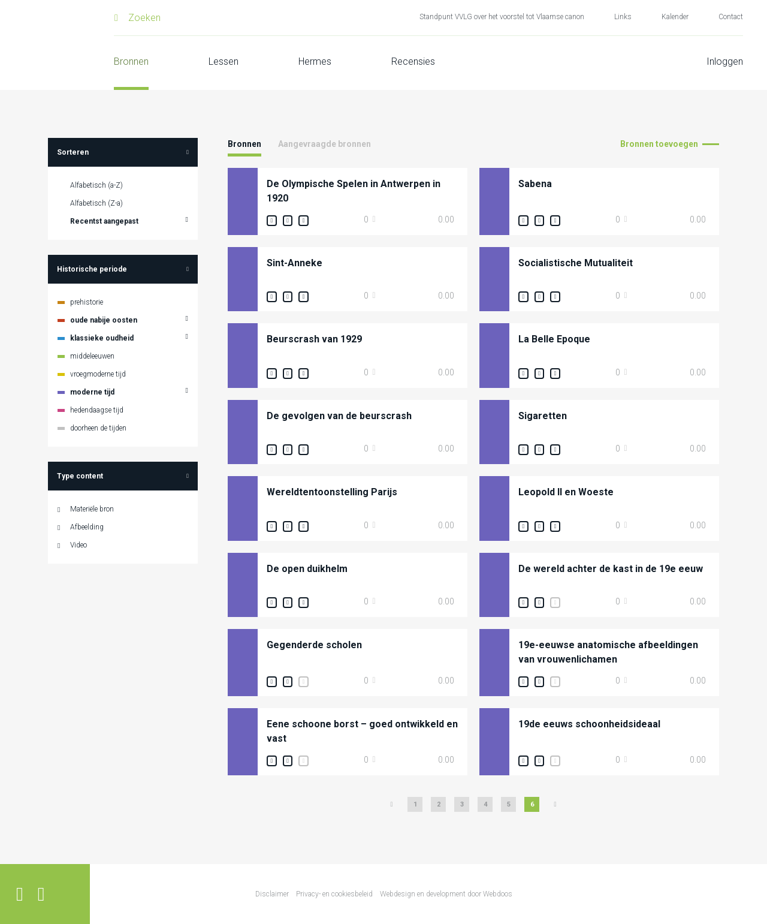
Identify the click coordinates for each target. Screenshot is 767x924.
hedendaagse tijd (96, 410)
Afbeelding (87, 527)
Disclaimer (272, 894)
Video (78, 545)
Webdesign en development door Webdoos (446, 894)
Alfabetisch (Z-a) (96, 203)
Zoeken (144, 17)
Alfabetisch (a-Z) (96, 185)
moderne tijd (92, 392)
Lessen (223, 61)
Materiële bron (92, 509)
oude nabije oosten (103, 320)
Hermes (314, 61)
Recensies (413, 61)
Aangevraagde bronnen (324, 144)
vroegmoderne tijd (98, 374)
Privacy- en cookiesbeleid (334, 894)
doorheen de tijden (98, 428)
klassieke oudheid (102, 338)
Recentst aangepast (104, 221)
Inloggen (724, 61)
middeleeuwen (92, 356)
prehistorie (86, 302)
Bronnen (131, 61)
